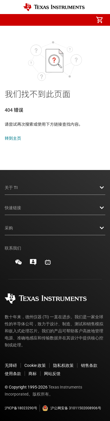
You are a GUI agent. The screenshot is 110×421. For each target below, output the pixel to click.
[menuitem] (50, 20)
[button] (10, 20)
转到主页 (13, 138)
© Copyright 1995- (26, 387)
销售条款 (89, 365)
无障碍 (11, 365)
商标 (32, 373)
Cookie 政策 (35, 365)
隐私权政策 (63, 365)
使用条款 (13, 373)
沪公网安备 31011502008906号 (71, 408)
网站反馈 (52, 373)
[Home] (54, 7)
